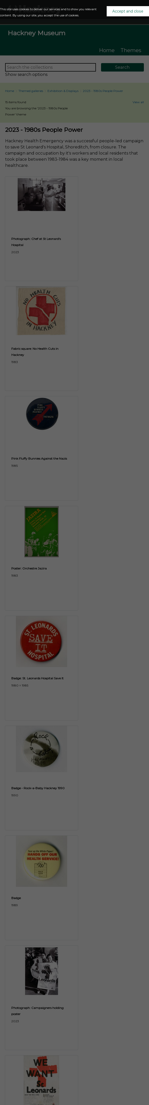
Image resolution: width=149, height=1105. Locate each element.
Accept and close (127, 11)
